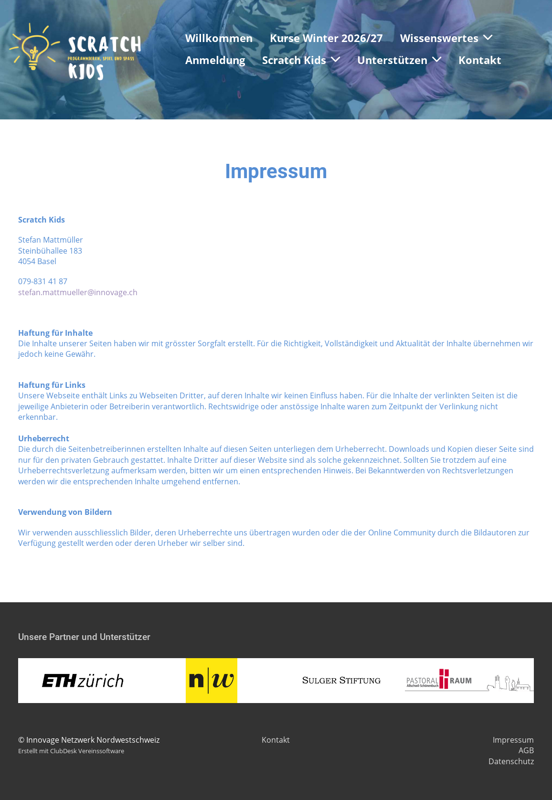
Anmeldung (215, 60)
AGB (526, 750)
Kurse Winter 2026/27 (326, 38)
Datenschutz (511, 761)
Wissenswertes (446, 38)
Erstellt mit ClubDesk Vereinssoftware (71, 751)
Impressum (513, 740)
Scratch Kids (301, 60)
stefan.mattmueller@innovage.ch (78, 292)
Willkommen (219, 38)
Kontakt (479, 60)
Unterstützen (399, 60)
